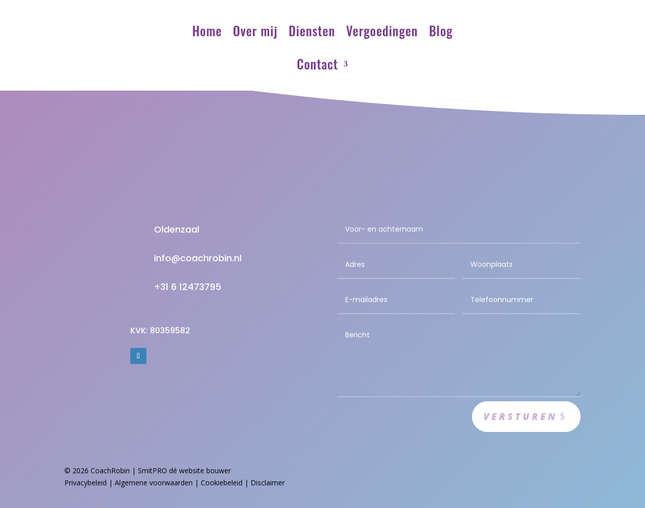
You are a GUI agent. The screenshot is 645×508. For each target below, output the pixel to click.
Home (207, 30)
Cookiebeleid (222, 482)
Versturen (520, 416)
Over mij (255, 30)
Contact (317, 63)
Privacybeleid (85, 482)
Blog (441, 30)
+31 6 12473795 (187, 286)
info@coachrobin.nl (197, 258)
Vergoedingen (382, 30)
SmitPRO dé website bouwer (184, 470)
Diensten (312, 30)
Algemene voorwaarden (154, 482)
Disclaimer (268, 482)
